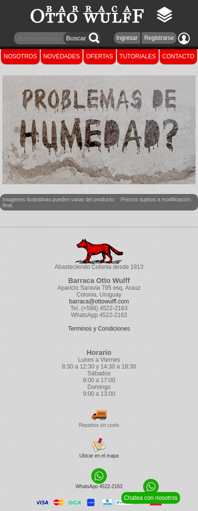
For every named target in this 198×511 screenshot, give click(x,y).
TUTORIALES (137, 56)
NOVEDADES (61, 56)
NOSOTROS (20, 56)
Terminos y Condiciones (99, 328)
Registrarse (159, 38)
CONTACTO (178, 56)
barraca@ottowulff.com (99, 301)
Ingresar (127, 38)
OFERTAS (100, 56)
